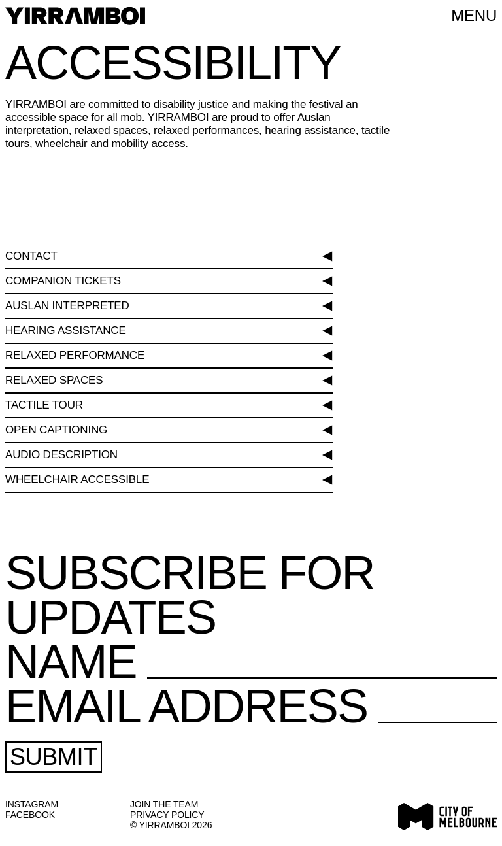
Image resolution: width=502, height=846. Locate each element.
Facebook (30, 814)
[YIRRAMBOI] (75, 15)
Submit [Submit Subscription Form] (53, 756)
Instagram (31, 804)
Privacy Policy (167, 814)
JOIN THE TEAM (164, 804)
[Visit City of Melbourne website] (447, 816)
